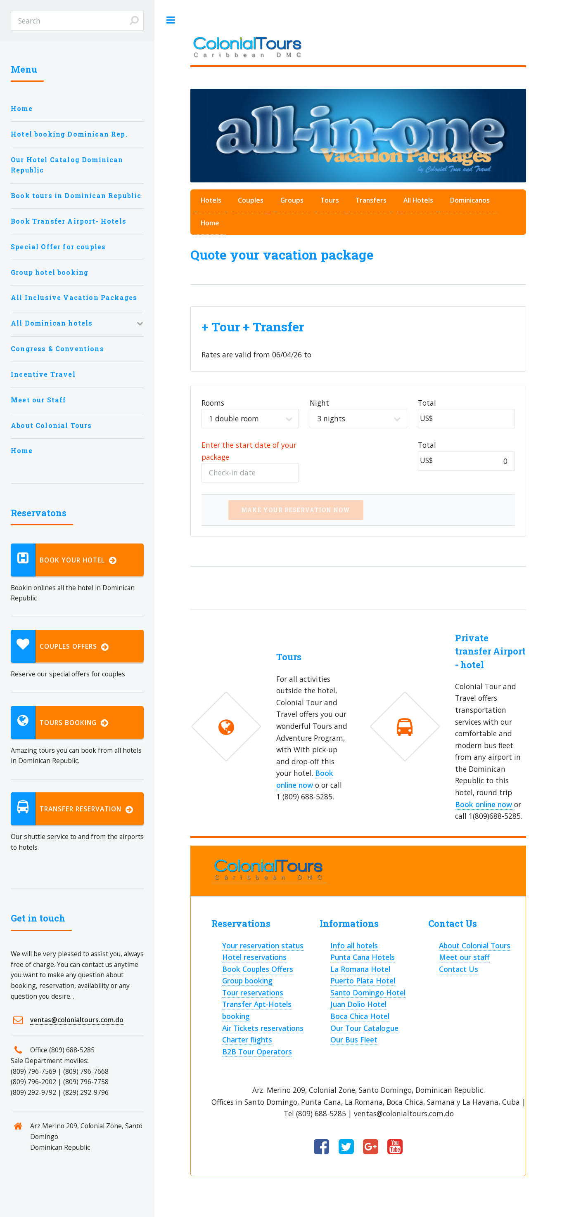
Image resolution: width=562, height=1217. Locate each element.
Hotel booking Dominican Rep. (69, 134)
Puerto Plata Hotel (362, 980)
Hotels (211, 200)
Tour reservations (252, 992)
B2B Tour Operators (257, 1051)
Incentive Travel (43, 374)
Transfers (371, 200)
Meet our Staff (38, 400)
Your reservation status (263, 945)
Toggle (170, 20)
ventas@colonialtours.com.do (76, 1019)
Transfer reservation (72, 808)
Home (210, 222)
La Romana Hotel (360, 969)
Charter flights (247, 1039)
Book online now (484, 804)
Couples (250, 200)
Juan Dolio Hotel (358, 1004)
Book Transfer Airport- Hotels (68, 221)
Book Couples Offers (257, 969)
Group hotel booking (49, 272)
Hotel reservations (254, 957)
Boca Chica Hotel (359, 1016)
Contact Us (458, 969)
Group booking (247, 980)
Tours (329, 200)
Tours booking (60, 722)
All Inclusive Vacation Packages (74, 297)
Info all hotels (354, 945)
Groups (292, 200)
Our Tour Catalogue (364, 1028)
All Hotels (418, 200)
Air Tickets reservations (263, 1028)
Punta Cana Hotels (362, 957)
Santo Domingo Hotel (367, 992)
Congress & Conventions (57, 349)
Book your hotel (64, 560)
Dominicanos (470, 200)
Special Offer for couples (58, 247)
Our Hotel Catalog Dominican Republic (67, 165)
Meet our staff (464, 957)
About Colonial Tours (474, 945)
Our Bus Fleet (353, 1039)
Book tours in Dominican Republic (76, 195)
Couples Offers (60, 646)
